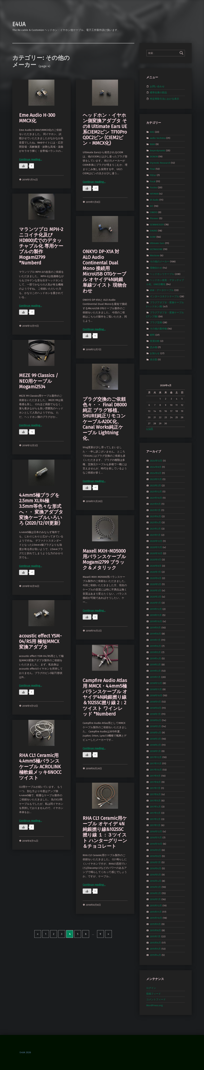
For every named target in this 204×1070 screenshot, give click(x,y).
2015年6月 (155, 942)
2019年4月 (155, 658)
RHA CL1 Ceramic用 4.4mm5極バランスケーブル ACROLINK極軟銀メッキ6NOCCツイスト (40, 767)
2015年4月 (155, 955)
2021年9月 (155, 503)
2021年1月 (155, 534)
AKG (152, 131)
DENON (154, 156)
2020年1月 (155, 602)
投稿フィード (153, 993)
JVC (151, 206)
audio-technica (158, 138)
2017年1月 (155, 825)
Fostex (153, 187)
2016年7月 (155, 862)
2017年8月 (155, 782)
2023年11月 (156, 479)
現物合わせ (156, 267)
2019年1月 (155, 676)
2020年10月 (156, 553)
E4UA (19, 24)
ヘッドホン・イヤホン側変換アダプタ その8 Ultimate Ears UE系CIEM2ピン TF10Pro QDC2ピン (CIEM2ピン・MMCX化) (105, 129)
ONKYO (154, 212)
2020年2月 (155, 596)
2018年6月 (155, 720)
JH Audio (154, 199)
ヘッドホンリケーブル (162, 273)
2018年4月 (155, 732)
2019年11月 (156, 615)
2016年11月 (156, 837)
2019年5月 (155, 652)
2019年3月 (155, 664)
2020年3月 (155, 590)
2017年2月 (155, 819)
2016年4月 (155, 880)
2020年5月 (155, 584)
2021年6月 (155, 516)
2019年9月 (155, 627)
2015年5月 (155, 948)
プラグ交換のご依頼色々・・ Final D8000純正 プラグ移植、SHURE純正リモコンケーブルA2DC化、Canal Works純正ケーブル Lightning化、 (105, 418)
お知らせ (155, 353)
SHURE (153, 230)
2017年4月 (155, 806)
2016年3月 (155, 887)
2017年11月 (156, 763)
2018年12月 (156, 683)
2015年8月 (155, 930)
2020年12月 (156, 541)
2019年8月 (155, 633)
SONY (153, 236)
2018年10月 (156, 695)
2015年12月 (156, 905)
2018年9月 (155, 701)
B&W (152, 144)
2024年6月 (155, 473)
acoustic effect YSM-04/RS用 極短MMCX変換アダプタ (40, 641)
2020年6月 (155, 578)
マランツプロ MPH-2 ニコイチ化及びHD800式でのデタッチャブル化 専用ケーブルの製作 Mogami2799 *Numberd (41, 246)
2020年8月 (155, 565)
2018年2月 (155, 744)
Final (152, 168)
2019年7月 (155, 639)
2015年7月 (155, 936)
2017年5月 (155, 800)
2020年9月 (155, 559)
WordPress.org (154, 1005)
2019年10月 (156, 621)
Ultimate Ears (157, 243)
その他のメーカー (159, 261)
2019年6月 (155, 646)
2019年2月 (155, 670)
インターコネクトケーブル (164, 296)
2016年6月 (155, 868)
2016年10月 (156, 843)
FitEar (153, 175)
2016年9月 (155, 849)
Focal (152, 181)
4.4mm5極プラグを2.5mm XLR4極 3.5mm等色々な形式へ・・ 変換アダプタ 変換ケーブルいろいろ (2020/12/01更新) (41, 509)
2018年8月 (155, 707)
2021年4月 (155, 522)
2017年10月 (156, 769)
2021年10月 (156, 497)
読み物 (153, 347)
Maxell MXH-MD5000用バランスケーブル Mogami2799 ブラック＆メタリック (104, 559)
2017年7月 (155, 788)
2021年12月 (156, 491)
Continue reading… (30, 159)
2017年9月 (155, 775)
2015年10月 (156, 917)
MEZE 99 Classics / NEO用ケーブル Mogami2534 (38, 381)
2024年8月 (155, 467)
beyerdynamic (157, 150)
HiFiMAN (154, 193)
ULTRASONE (156, 249)
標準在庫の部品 (158, 92)
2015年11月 (156, 911)
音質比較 (155, 341)
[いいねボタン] (23, 165)
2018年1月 (155, 751)
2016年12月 (156, 831)
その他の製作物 (158, 328)
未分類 (153, 359)
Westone (154, 255)
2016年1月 (155, 899)
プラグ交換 (156, 322)
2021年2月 (155, 528)
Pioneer (154, 218)
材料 (152, 334)
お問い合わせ (157, 86)
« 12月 (149, 428)
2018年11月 (156, 689)
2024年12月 (156, 460)
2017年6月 (155, 794)
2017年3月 (155, 812)
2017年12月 (156, 757)
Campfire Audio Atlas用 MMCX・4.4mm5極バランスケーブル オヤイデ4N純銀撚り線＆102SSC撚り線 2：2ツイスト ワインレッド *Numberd (105, 697)
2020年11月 (156, 547)
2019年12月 (156, 609)
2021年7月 (155, 510)
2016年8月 (155, 856)
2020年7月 (155, 571)
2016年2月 (155, 893)
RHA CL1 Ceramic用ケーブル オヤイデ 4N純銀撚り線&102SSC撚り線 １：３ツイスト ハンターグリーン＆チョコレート (105, 832)
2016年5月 (155, 874)
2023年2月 (155, 485)
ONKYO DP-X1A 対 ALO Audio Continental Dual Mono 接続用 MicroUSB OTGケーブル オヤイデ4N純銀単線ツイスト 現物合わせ (105, 271)
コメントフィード (156, 999)
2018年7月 (155, 714)
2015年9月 (155, 924)
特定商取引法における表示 (164, 98)
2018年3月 (155, 738)
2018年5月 (155, 726)
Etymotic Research (160, 162)
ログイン (151, 988)
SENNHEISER (157, 224)
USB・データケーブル (162, 290)
